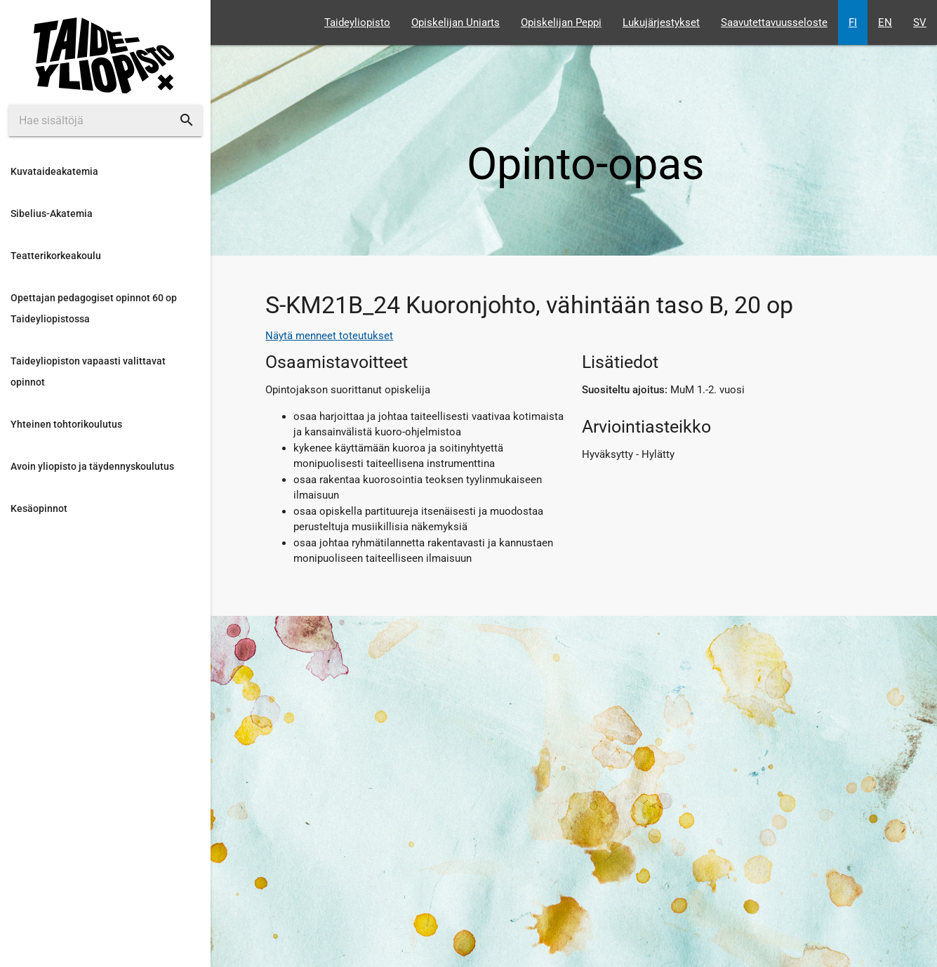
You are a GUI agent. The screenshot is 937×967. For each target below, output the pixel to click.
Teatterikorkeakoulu (56, 255)
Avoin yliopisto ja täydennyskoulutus (92, 466)
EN (885, 22)
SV (919, 22)
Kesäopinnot (39, 508)
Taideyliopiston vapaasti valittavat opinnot (88, 371)
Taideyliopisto (357, 22)
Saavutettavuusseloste (774, 22)
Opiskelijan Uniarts (455, 22)
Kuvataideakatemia (54, 171)
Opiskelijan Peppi (561, 22)
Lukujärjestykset (661, 22)
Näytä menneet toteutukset (329, 335)
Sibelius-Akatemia (52, 213)
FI (853, 22)
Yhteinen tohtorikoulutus (66, 424)
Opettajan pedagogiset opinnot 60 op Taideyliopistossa (94, 308)
